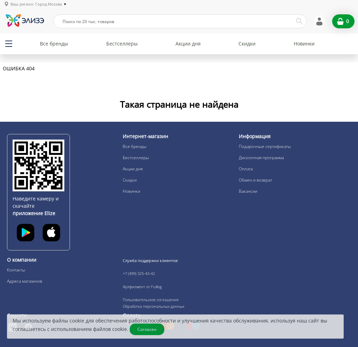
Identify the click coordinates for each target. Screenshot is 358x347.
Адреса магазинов (24, 281)
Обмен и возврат (255, 180)
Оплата (246, 169)
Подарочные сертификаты (265, 146)
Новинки (304, 43)
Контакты (16, 270)
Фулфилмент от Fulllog (142, 286)
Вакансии (248, 191)
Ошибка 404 (19, 68)
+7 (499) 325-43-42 (139, 273)
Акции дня (188, 43)
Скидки (247, 43)
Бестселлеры (122, 43)
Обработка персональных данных (153, 306)
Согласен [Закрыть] (147, 329)
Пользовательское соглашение (151, 299)
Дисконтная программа (261, 158)
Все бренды (54, 43)
